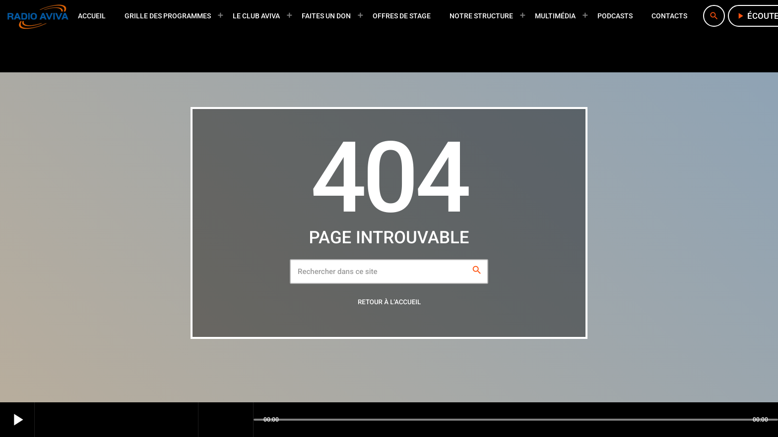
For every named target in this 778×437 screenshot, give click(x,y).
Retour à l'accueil (389, 302)
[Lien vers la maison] (37, 15)
